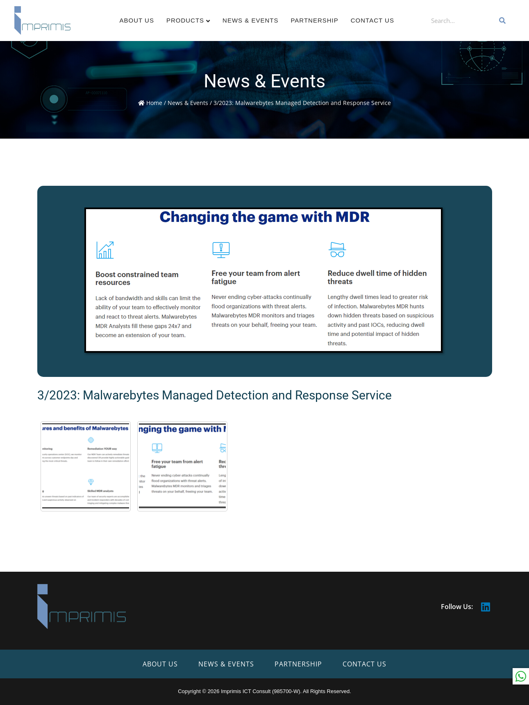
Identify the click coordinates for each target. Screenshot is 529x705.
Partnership (314, 20)
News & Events (250, 20)
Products (185, 20)
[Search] (503, 20)
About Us (137, 20)
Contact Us (372, 20)
